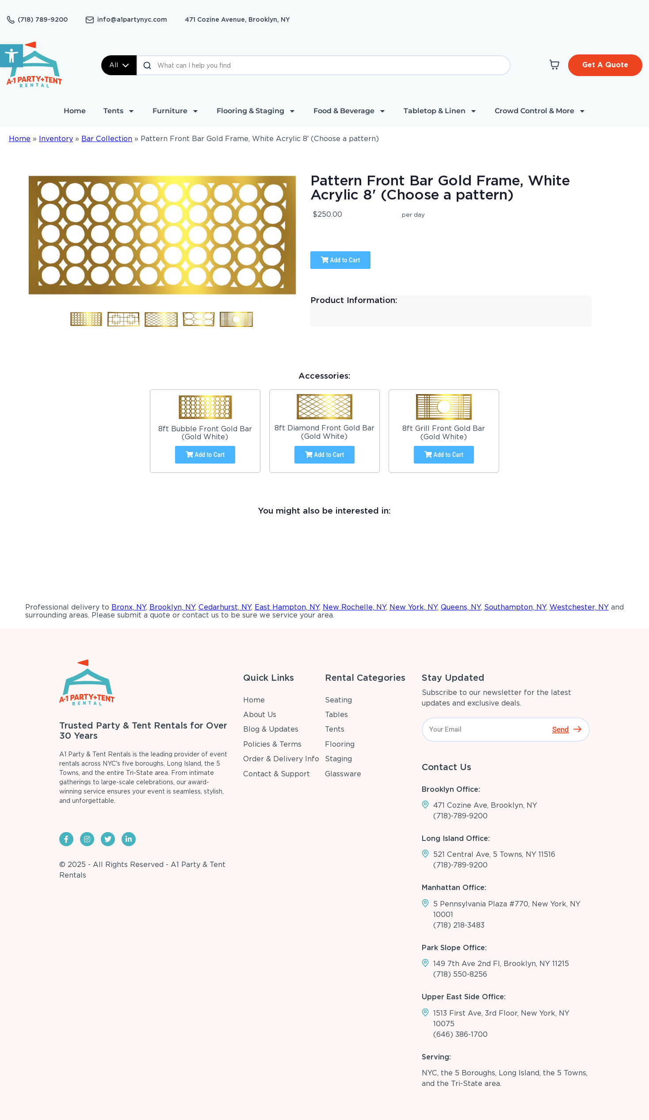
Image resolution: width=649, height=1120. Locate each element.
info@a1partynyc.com (132, 19)
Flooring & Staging (256, 111)
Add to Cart (340, 260)
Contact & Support (276, 774)
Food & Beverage (349, 111)
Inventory (56, 138)
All (119, 65)
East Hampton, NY (287, 607)
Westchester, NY (579, 607)
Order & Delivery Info (281, 759)
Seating (338, 700)
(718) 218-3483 (459, 925)
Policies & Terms (272, 744)
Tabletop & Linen (440, 111)
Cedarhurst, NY (225, 607)
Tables (336, 714)
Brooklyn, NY (172, 607)
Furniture (176, 111)
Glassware (343, 774)
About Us (259, 714)
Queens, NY (461, 607)
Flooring (340, 744)
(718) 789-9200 (43, 19)
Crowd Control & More (540, 111)
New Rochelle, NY (354, 607)
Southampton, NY (515, 607)
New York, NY (413, 607)
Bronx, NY (128, 607)
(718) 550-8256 (460, 974)
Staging (338, 759)
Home (75, 111)
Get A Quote (605, 65)
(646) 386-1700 (460, 1034)
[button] (11, 55)
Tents (119, 111)
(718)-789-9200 (460, 816)
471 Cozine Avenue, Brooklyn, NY (237, 19)
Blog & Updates (270, 729)
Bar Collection (106, 138)
